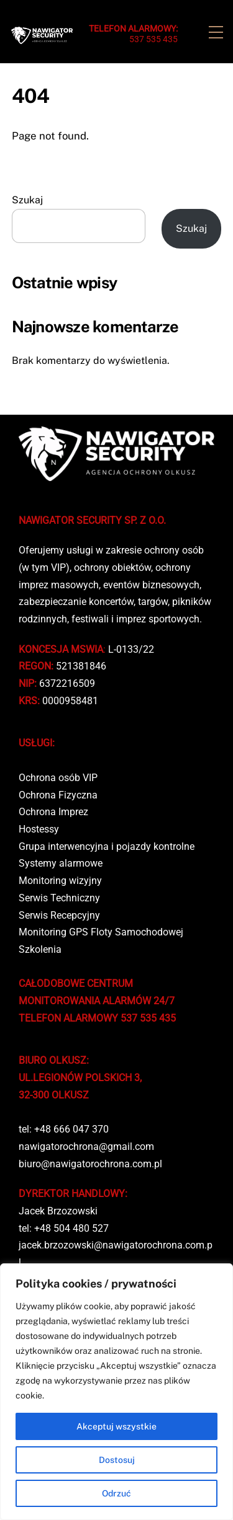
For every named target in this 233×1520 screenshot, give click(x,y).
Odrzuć (116, 1493)
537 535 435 (133, 34)
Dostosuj (117, 1460)
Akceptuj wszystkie (116, 1426)
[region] (116, 1391)
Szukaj (27, 200)
